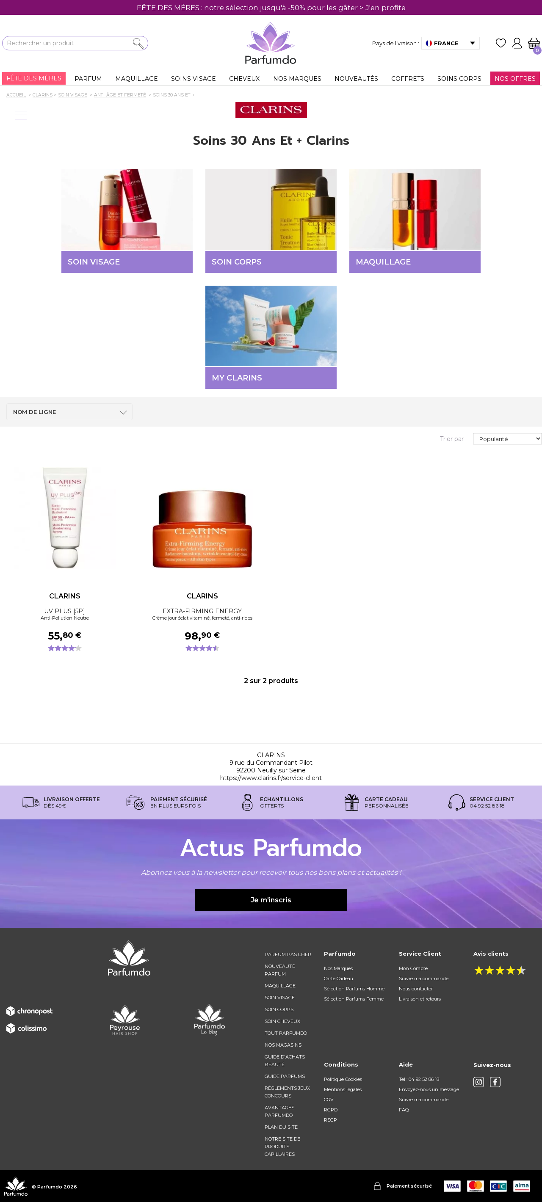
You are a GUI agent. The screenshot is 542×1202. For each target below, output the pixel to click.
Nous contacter (416, 989)
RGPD (330, 1110)
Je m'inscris (271, 900)
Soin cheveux (282, 1021)
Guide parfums (285, 1076)
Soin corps (279, 1009)
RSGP (330, 1120)
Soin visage (280, 998)
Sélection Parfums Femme (354, 999)
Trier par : (453, 439)
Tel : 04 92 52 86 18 (419, 1079)
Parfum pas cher (288, 954)
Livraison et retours (420, 999)
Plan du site (281, 1127)
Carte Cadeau (338, 978)
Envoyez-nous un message (429, 1089)
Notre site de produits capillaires (282, 1146)
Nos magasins (283, 1045)
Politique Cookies (343, 1079)
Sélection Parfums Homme (354, 989)
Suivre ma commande (423, 978)
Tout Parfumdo (286, 1033)
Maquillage (280, 986)
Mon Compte (413, 968)
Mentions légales (343, 1089)
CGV (329, 1100)
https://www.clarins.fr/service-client (271, 778)
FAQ (404, 1110)
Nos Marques (338, 968)
